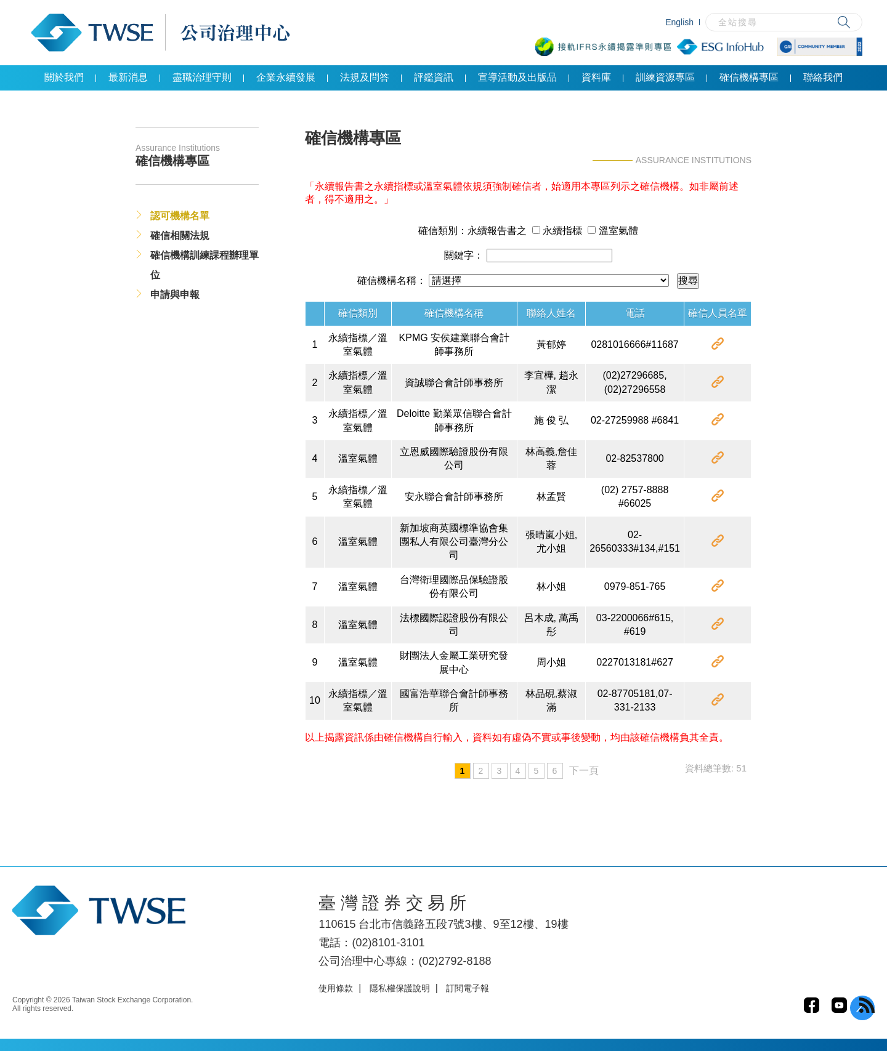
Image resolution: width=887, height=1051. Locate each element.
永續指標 (557, 230)
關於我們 (64, 77)
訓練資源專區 (665, 77)
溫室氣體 (613, 230)
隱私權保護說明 (400, 988)
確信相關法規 (179, 235)
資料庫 (596, 77)
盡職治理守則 (202, 77)
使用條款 (335, 988)
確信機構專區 (749, 77)
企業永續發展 (285, 77)
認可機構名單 (179, 216)
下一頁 (584, 770)
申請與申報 (175, 294)
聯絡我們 (823, 77)
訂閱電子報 (467, 988)
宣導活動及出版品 (517, 77)
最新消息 (128, 77)
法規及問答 (364, 77)
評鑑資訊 (433, 77)
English (679, 22)
